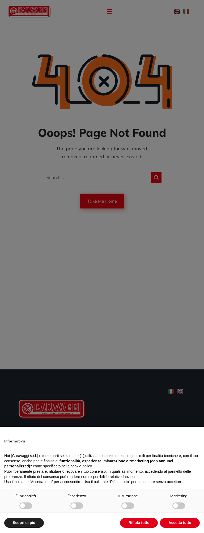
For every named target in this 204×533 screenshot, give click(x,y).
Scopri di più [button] (24, 523)
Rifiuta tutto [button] (139, 523)
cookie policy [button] (81, 466)
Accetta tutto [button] (179, 523)
